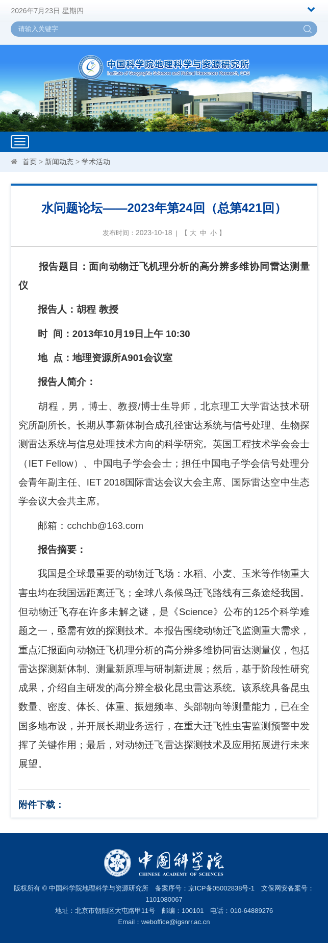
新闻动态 (59, 162)
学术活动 (96, 162)
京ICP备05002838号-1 (221, 888)
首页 (29, 162)
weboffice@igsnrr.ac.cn (175, 922)
